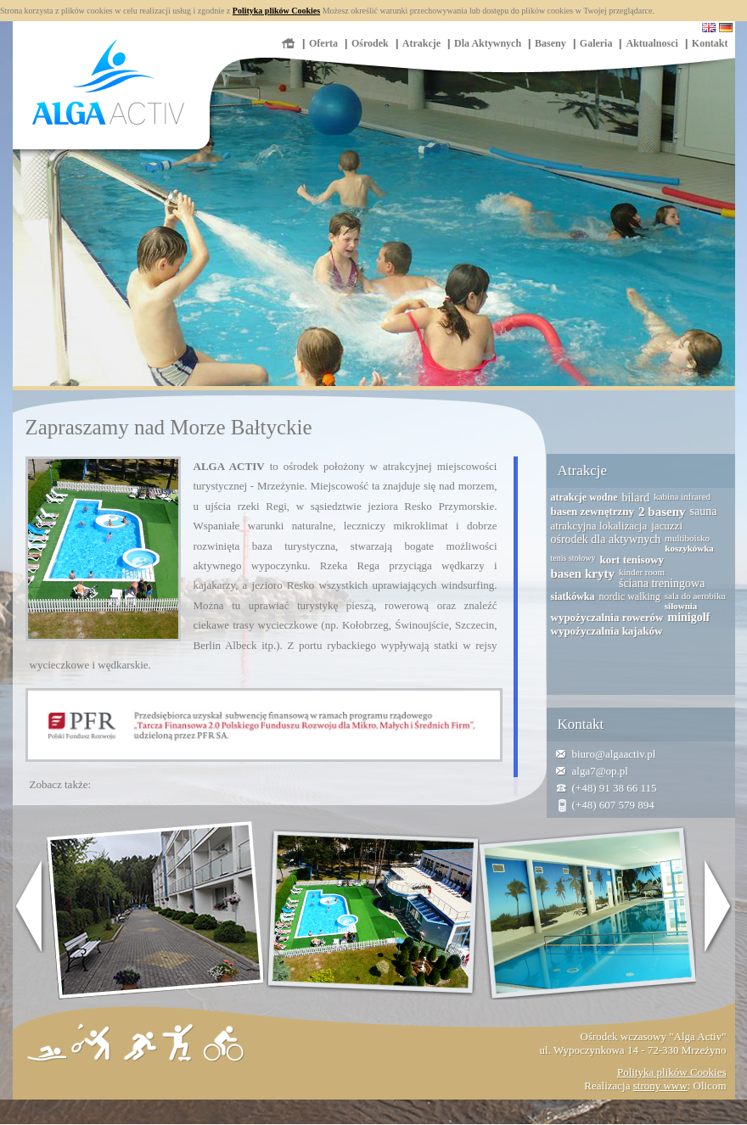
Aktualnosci (651, 43)
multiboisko (687, 538)
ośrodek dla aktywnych (606, 539)
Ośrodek (370, 43)
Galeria (596, 43)
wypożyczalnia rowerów (607, 617)
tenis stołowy (573, 557)
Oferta (323, 43)
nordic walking (629, 596)
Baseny (550, 43)
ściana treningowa (662, 583)
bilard (635, 497)
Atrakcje (421, 43)
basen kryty (583, 573)
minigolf (688, 617)
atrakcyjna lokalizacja (599, 525)
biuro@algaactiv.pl (614, 753)
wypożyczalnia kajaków (607, 630)
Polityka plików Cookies (276, 10)
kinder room (642, 572)
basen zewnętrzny (593, 511)
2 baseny (661, 511)
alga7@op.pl (600, 770)
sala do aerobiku (695, 595)
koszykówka (689, 548)
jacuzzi (666, 525)
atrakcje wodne (584, 497)
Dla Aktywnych (487, 43)
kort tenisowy (632, 559)
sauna (703, 511)
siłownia (681, 606)
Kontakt (710, 43)
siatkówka (573, 596)
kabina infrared (682, 496)
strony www (660, 1085)
